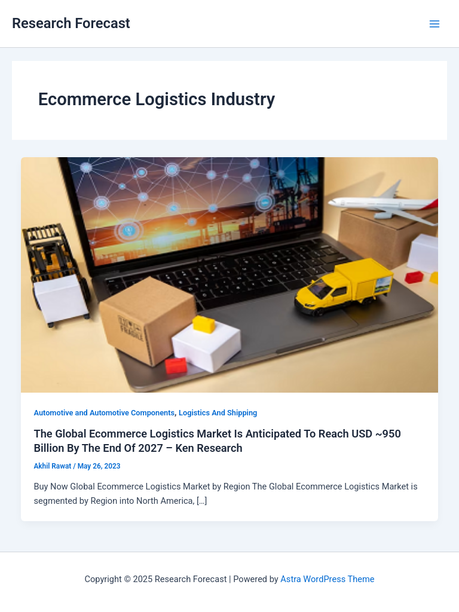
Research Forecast (71, 23)
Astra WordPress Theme (327, 579)
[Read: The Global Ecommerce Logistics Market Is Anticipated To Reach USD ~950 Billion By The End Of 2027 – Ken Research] (230, 274)
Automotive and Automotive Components (104, 412)
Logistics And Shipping (218, 412)
